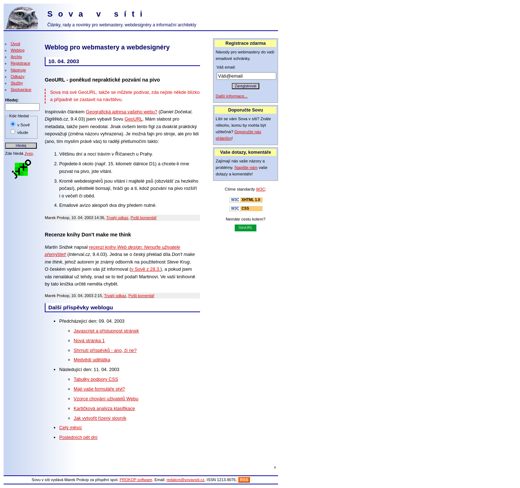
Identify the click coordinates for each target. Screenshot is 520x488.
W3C (260, 189)
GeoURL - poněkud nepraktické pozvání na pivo (102, 80)
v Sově (23, 125)
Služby (16, 83)
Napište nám (246, 167)
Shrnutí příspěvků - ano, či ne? (105, 350)
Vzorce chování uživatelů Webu (106, 398)
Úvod (15, 44)
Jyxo (29, 153)
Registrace (20, 63)
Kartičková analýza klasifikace (104, 408)
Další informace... (232, 96)
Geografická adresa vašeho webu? (121, 111)
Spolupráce (20, 89)
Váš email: (226, 67)
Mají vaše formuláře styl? (99, 389)
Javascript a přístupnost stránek (106, 331)
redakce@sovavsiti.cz (185, 480)
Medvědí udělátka (92, 359)
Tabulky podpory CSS (96, 379)
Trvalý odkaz (117, 217)
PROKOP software (136, 480)
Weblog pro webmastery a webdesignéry (107, 47)
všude (22, 132)
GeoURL (134, 119)
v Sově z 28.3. (145, 269)
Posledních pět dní (78, 437)
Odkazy (17, 76)
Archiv (16, 57)
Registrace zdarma (245, 43)
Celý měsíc (70, 427)
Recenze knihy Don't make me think (88, 235)
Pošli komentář (144, 217)
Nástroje (18, 70)
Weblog (17, 50)
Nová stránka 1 (89, 340)
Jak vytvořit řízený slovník (100, 418)
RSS (244, 480)
